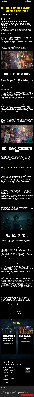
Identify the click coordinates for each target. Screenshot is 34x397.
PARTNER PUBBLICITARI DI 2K (6, 379)
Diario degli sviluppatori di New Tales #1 (19, 41)
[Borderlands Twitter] (8, 364)
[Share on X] (6, 19)
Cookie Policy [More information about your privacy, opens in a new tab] (18, 393)
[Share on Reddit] (1, 19)
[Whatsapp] (4, 19)
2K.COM (11, 372)
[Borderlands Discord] (11, 364)
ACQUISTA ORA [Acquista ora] (28, 1)
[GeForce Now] (13, 362)
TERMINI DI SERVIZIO (6, 373)
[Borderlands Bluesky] (20, 364)
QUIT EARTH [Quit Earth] (12, 378)
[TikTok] (3, 364)
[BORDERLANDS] (4, 1)
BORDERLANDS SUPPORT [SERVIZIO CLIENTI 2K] (12, 370)
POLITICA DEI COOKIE (6, 376)
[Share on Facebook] (9, 19)
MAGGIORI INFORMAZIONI (8, 343)
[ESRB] (28, 370)
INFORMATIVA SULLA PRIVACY (6, 370)
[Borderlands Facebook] (15, 364)
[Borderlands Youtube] (13, 364)
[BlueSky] (11, 19)
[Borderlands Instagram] (6, 364)
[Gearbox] (8, 362)
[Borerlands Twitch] (18, 364)
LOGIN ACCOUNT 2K (12, 376)
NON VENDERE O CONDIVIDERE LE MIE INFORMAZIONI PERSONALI (6, 385)
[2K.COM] (4, 362)
